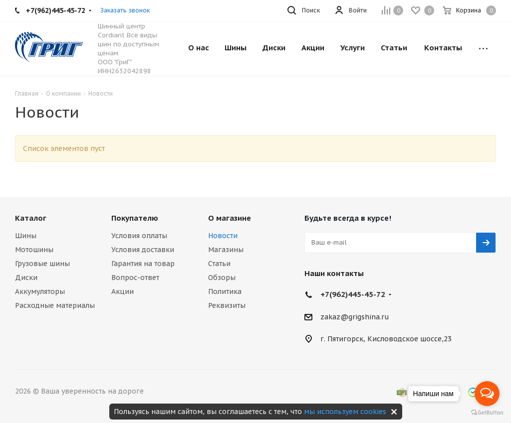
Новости (223, 235)
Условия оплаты (139, 235)
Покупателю (134, 218)
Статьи (219, 263)
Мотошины (34, 249)
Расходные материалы (55, 305)
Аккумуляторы (40, 291)
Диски (26, 277)
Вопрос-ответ (135, 277)
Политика (225, 291)
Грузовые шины (42, 263)
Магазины (226, 249)
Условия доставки (142, 249)
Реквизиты (227, 305)
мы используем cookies (345, 411)
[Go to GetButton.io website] (487, 413)
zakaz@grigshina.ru (354, 316)
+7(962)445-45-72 (352, 294)
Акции (122, 291)
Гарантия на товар (143, 263)
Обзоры (222, 277)
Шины (25, 235)
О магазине (229, 218)
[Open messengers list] (487, 393)
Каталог (30, 218)
